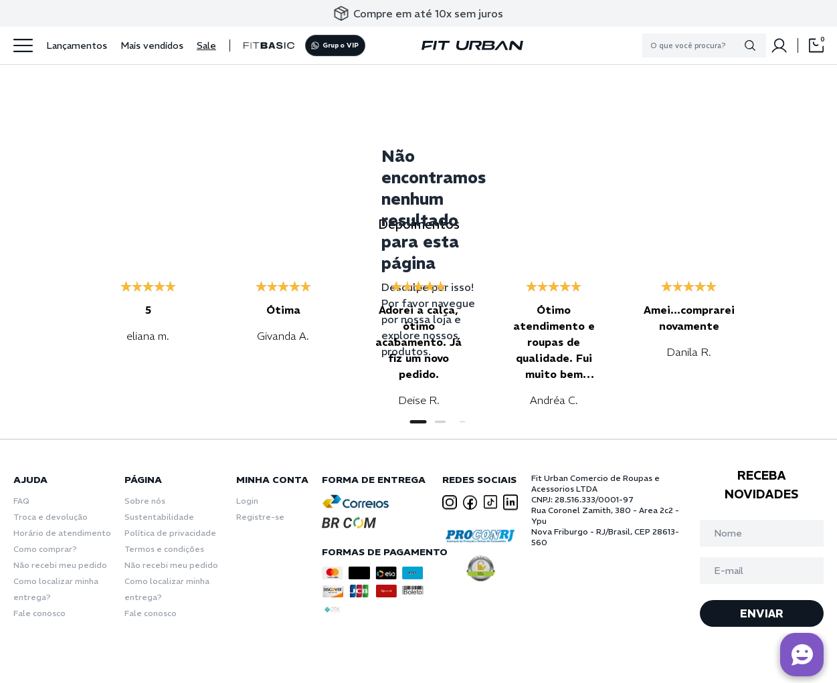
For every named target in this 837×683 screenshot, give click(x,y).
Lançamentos (76, 45)
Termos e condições (164, 549)
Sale (206, 45)
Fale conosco (39, 613)
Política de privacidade (170, 533)
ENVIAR (761, 613)
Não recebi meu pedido (60, 565)
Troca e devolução (50, 517)
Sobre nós (144, 501)
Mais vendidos (151, 45)
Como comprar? (45, 549)
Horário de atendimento (62, 533)
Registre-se (260, 517)
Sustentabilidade (159, 517)
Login (247, 501)
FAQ (21, 501)
